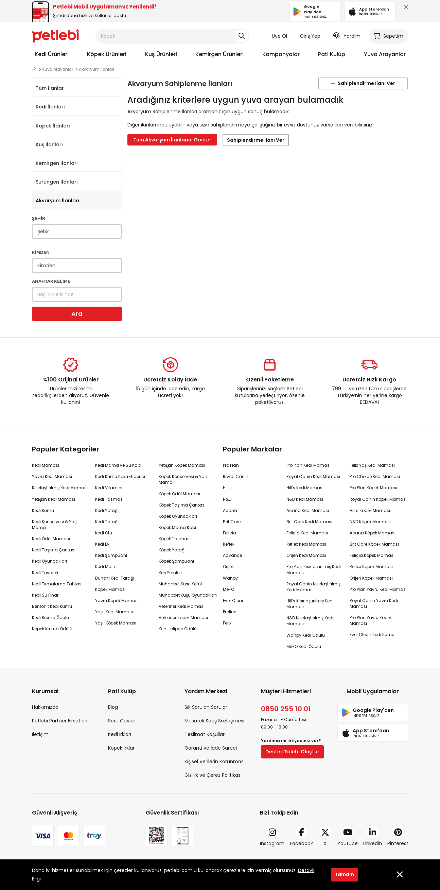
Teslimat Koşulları (205, 734)
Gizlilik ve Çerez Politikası (213, 775)
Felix (227, 623)
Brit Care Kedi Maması (309, 522)
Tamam (344, 874)
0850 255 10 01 (286, 709)
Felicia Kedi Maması (307, 533)
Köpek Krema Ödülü (52, 629)
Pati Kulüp (331, 54)
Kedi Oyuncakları (49, 561)
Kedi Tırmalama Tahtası (57, 584)
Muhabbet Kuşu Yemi (180, 584)
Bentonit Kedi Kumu (52, 606)
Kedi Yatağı (107, 510)
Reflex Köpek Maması (371, 566)
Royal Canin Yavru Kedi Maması (374, 603)
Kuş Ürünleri (161, 54)
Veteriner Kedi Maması (182, 606)
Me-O (228, 589)
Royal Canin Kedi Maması (313, 476)
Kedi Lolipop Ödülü (178, 629)
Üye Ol (279, 36)
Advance (232, 555)
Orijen (228, 566)
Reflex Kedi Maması (306, 544)
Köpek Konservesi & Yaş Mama (183, 479)
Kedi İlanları (50, 106)
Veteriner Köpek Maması (183, 617)
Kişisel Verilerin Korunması (214, 761)
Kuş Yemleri (170, 573)
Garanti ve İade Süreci (210, 747)
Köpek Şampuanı (176, 561)
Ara (76, 314)
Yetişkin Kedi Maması (53, 499)
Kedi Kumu (43, 510)
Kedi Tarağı (107, 522)
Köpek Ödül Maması (179, 494)
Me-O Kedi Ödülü (303, 646)
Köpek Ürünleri (106, 54)
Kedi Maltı (105, 566)
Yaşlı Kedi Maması (114, 612)
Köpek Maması (110, 589)
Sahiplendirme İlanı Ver (363, 83)
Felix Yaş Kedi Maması (372, 465)
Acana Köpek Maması (372, 533)
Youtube (347, 836)
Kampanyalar (281, 54)
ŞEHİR (38, 218)
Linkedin (372, 836)
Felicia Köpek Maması (372, 555)
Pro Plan (231, 465)
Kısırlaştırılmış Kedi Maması (60, 488)
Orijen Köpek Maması (371, 578)
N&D (227, 499)
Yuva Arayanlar (385, 54)
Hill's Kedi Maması (304, 488)
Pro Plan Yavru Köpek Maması (371, 620)
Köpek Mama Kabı (177, 527)
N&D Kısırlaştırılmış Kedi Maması (309, 621)
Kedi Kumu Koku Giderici (120, 476)
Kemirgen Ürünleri (219, 54)
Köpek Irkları (122, 747)
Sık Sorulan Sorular (205, 707)
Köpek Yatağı (172, 550)
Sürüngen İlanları (57, 181)
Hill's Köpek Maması (370, 510)
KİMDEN (41, 252)
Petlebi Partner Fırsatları (59, 720)
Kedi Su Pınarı (45, 595)
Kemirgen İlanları (57, 163)
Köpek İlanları (53, 125)
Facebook (301, 836)
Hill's (227, 488)
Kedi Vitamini (108, 488)
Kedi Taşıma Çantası (53, 550)
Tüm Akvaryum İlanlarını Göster (172, 139)
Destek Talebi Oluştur (292, 751)
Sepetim (388, 36)
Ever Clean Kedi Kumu (372, 634)
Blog (113, 707)
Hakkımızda (45, 707)
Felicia (229, 533)
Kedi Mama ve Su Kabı (118, 465)
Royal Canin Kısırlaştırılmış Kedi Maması (313, 587)
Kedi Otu (103, 533)
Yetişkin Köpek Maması (182, 465)
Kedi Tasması (109, 499)
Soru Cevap (122, 720)
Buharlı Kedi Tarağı (114, 578)
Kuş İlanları (49, 144)
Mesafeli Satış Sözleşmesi (214, 720)
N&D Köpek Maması (370, 522)
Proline (229, 612)
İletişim (40, 734)
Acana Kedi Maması (307, 510)
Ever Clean (234, 600)
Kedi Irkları (119, 734)
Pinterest (397, 836)
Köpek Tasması (175, 539)
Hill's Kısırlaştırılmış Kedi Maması (310, 604)
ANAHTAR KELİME (51, 281)
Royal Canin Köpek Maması (378, 499)
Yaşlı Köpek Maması (115, 623)
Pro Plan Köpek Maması (373, 488)
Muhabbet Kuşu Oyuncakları (188, 595)
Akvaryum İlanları (57, 200)
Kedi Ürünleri (52, 54)
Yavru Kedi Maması (52, 476)
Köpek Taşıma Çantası (182, 505)
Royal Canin (235, 476)
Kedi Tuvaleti (45, 573)
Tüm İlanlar (50, 88)
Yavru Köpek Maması (117, 600)
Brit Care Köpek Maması (374, 544)
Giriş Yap (310, 36)
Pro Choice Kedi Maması (375, 476)
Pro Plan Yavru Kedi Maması (378, 589)
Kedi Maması (45, 465)
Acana (230, 510)
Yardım (346, 36)
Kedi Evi (102, 544)
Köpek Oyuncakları (178, 516)
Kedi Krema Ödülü (50, 617)
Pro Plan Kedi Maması (308, 465)
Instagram (272, 836)
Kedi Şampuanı (111, 555)
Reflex (228, 544)
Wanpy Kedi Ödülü (305, 635)
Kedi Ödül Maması (51, 539)
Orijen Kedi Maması (306, 555)
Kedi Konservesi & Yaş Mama (54, 524)
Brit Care (232, 522)
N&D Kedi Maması (304, 499)
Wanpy (230, 578)
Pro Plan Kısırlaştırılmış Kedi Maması (313, 569)
